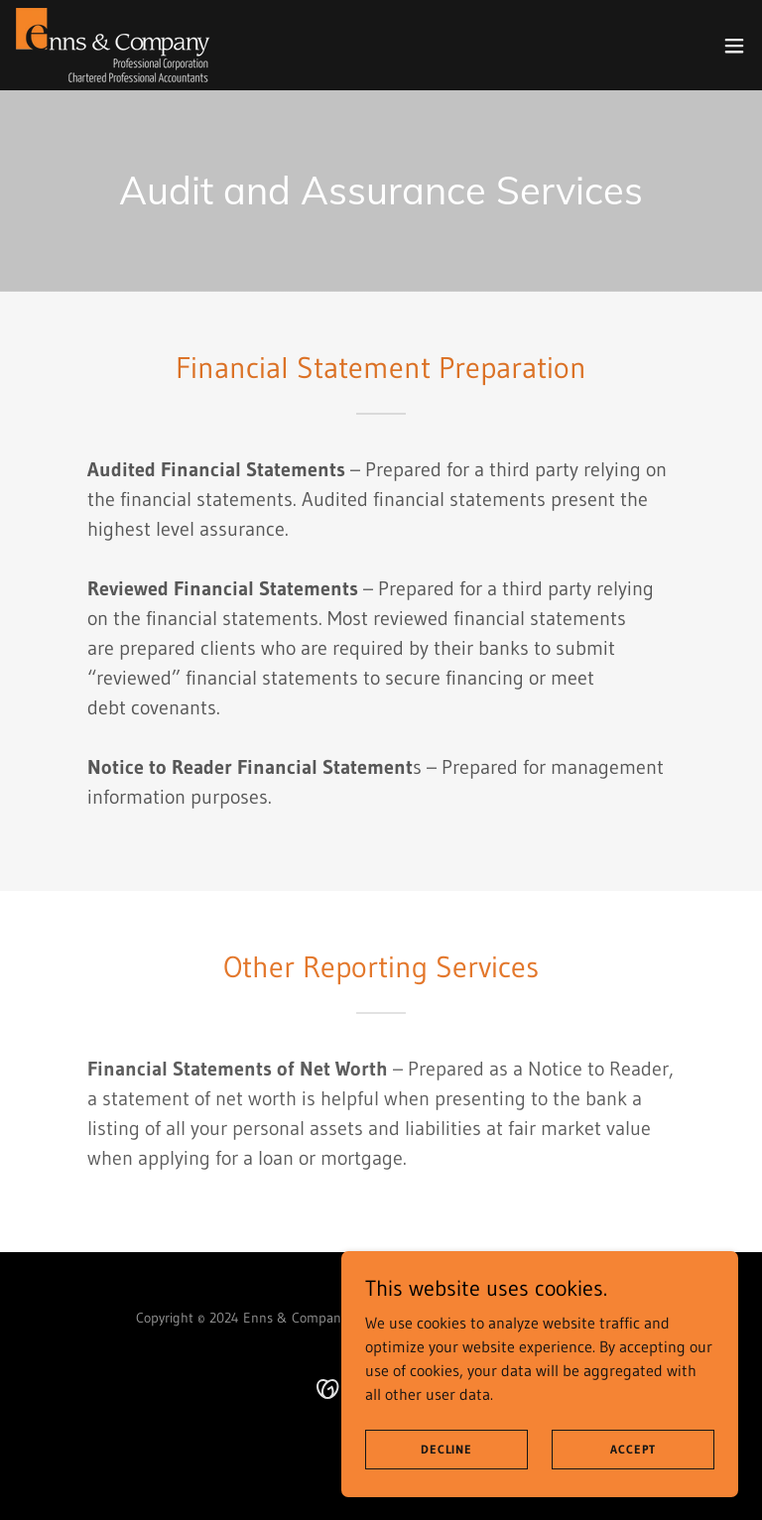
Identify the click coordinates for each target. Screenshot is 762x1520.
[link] (113, 45)
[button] (734, 45)
